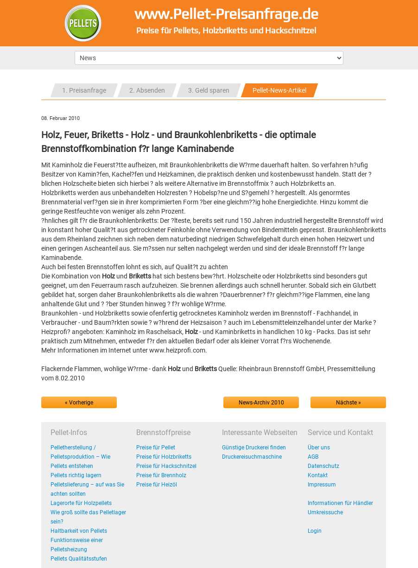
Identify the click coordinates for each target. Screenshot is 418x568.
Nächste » (348, 402)
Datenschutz (323, 466)
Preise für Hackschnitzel (166, 466)
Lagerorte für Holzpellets (81, 503)
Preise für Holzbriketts (163, 457)
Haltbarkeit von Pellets (79, 531)
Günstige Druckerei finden (254, 447)
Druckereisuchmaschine (252, 457)
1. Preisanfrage (84, 90)
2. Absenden (147, 90)
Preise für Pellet (155, 447)
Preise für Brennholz (161, 475)
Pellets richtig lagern (76, 475)
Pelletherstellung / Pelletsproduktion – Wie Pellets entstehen (80, 456)
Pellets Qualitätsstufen (79, 558)
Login (315, 531)
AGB (313, 457)
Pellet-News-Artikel (279, 90)
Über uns (319, 447)
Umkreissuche (325, 512)
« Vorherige (79, 402)
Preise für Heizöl (156, 484)
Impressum (322, 484)
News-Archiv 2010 (261, 402)
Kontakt (318, 475)
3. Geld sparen (208, 90)
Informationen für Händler (340, 503)
